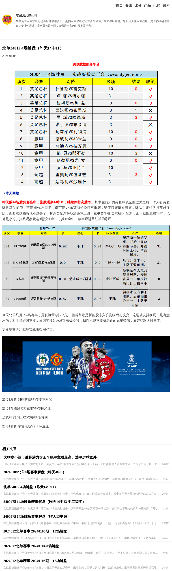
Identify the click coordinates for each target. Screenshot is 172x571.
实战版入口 (147, 5)
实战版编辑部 (26, 15)
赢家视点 (128, 5)
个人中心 (166, 5)
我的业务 (156, 5)
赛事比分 (138, 5)
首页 (119, 5)
